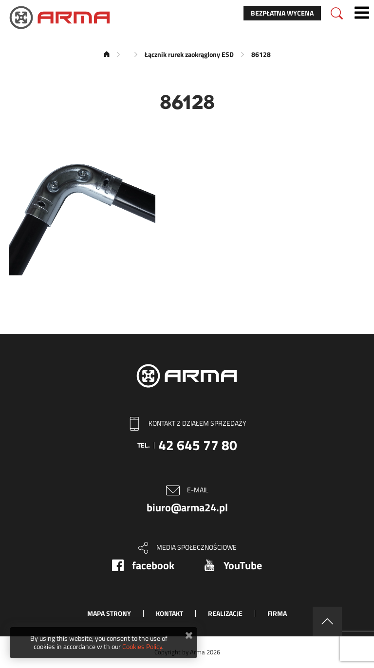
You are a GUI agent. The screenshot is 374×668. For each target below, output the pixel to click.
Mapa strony (109, 613)
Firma (277, 613)
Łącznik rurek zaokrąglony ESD (189, 54)
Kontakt (169, 613)
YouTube (243, 565)
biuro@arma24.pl (187, 507)
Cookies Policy (142, 646)
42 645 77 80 (197, 444)
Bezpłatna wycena (282, 13)
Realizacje (225, 613)
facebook (153, 565)
